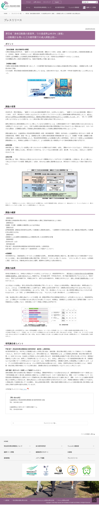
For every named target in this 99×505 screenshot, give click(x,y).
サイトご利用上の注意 (63, 500)
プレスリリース (72, 458)
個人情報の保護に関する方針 (20, 500)
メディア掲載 (40, 458)
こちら (24, 389)
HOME (5, 13)
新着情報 (7, 458)
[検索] (88, 2)
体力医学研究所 (60, 7)
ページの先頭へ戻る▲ (88, 434)
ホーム (28, 7)
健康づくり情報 (91, 7)
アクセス (28, 2)
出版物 (70, 452)
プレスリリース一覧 (16, 13)
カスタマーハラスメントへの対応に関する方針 (42, 500)
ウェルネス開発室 (73, 7)
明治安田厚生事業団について (42, 7)
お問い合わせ (37, 2)
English (57, 2)
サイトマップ (47, 2)
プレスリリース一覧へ (50, 423)
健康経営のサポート (42, 452)
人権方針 (7, 500)
